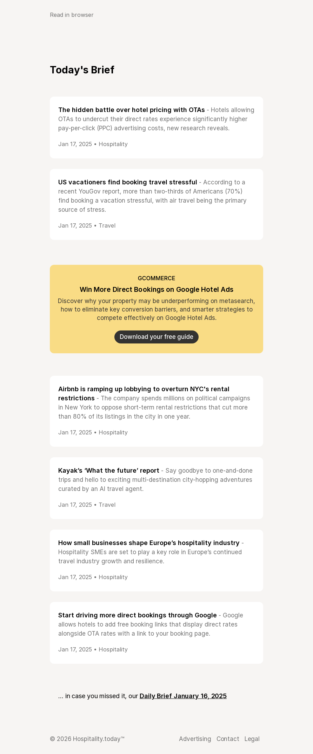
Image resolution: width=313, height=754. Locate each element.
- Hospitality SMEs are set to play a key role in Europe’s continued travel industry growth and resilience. (151, 552)
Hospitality (113, 143)
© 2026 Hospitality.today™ (87, 738)
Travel (107, 225)
